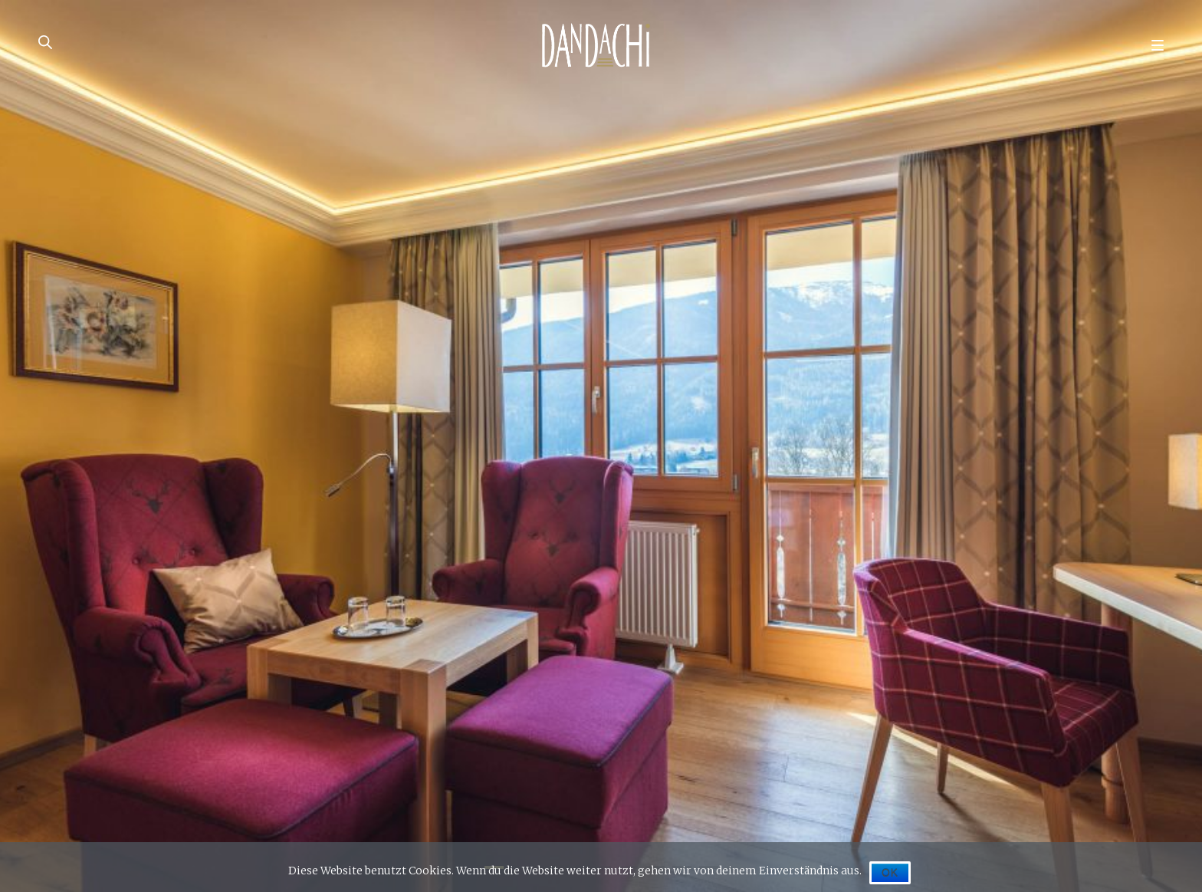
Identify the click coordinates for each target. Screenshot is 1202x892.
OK (890, 873)
